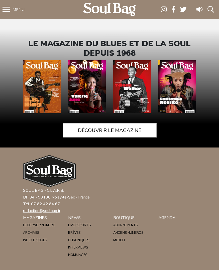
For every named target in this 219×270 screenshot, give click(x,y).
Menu (19, 9)
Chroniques (78, 240)
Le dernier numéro (39, 225)
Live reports (79, 225)
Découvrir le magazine (109, 130)
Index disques (35, 240)
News (74, 217)
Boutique (124, 217)
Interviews (78, 247)
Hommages (77, 255)
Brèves (74, 232)
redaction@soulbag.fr (41, 211)
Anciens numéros (128, 232)
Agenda (167, 217)
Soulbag (109, 9)
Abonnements (125, 225)
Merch (119, 240)
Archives (31, 232)
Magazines (35, 217)
